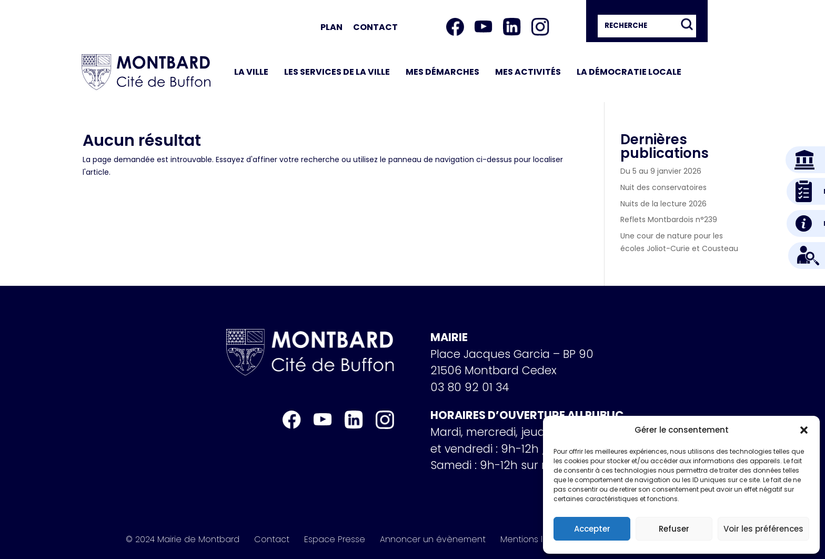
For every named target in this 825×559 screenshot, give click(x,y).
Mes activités (528, 72)
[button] (804, 430)
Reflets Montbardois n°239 (668, 219)
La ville (251, 72)
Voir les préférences (763, 528)
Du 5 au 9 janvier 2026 (660, 171)
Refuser (674, 528)
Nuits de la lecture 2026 (663, 203)
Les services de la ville (337, 72)
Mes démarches (442, 72)
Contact (375, 27)
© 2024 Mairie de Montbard (182, 539)
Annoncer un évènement (433, 539)
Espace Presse (334, 539)
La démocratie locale (629, 72)
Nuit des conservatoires (663, 187)
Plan (331, 27)
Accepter (592, 528)
